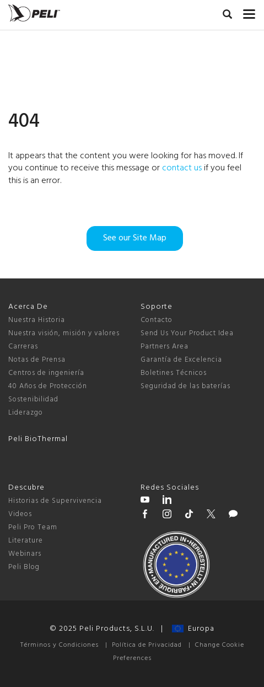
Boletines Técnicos (174, 373)
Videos (20, 514)
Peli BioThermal (38, 439)
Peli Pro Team (32, 527)
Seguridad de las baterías (185, 386)
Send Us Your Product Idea (187, 333)
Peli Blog (24, 567)
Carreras (23, 346)
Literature (25, 540)
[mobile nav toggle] (249, 11)
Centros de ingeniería (46, 373)
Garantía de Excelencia (181, 360)
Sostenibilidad (33, 399)
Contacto (157, 320)
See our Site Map (135, 238)
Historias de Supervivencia (55, 501)
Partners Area (164, 346)
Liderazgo (25, 412)
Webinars (24, 554)
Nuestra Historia (36, 320)
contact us (182, 168)
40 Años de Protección (47, 386)
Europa (193, 628)
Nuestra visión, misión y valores (64, 333)
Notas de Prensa (37, 360)
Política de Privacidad (147, 645)
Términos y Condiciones (59, 645)
